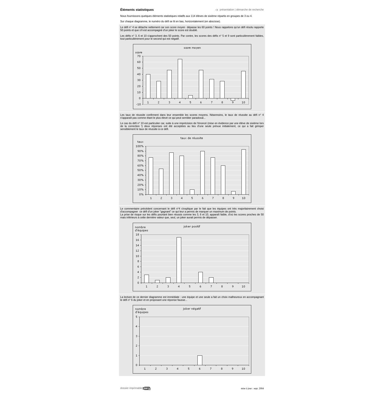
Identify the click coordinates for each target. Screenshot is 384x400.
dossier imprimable (135, 388)
